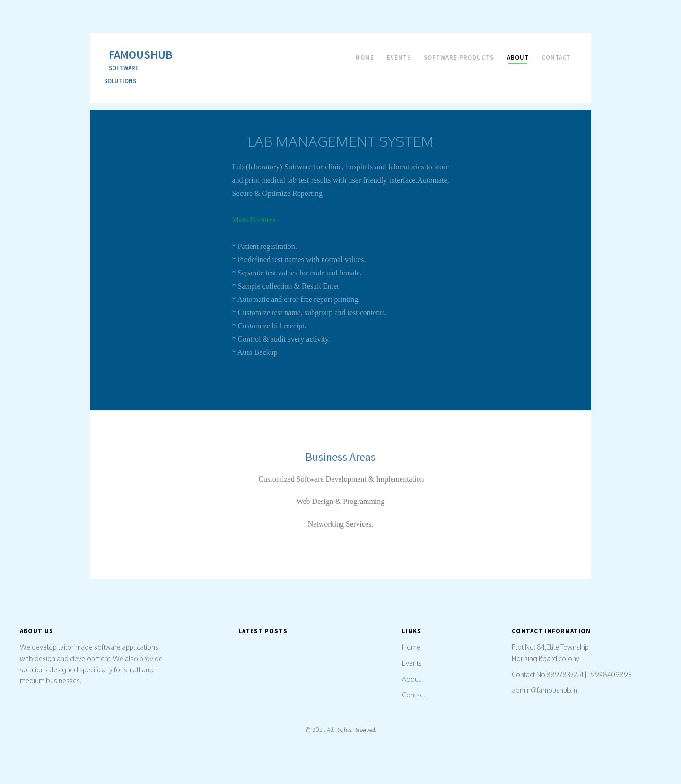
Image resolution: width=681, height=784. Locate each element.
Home (365, 57)
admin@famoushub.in (544, 690)
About (518, 57)
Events (399, 57)
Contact (556, 57)
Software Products (459, 57)
